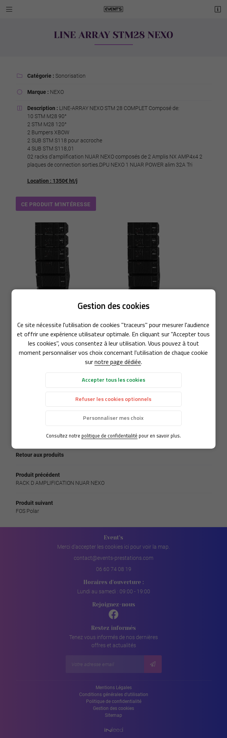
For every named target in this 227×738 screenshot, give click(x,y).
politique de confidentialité (109, 435)
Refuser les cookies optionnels (113, 399)
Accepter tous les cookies (113, 380)
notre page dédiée (117, 361)
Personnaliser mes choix (113, 418)
